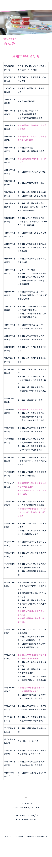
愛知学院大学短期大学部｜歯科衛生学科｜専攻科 (16, 5)
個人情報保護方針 (26, 839)
